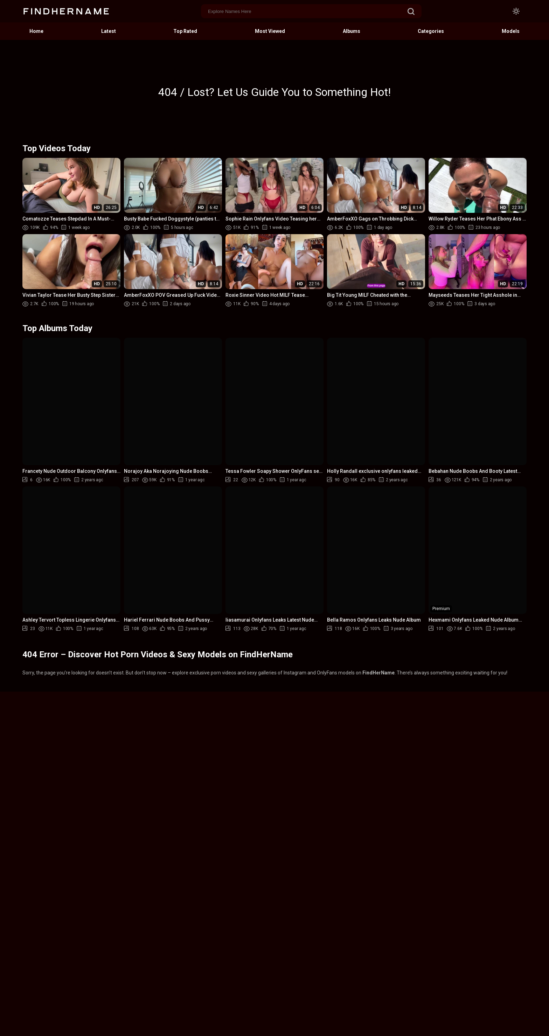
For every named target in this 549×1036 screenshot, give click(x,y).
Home (36, 31)
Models (511, 31)
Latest (108, 31)
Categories (431, 31)
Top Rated (185, 31)
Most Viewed (270, 31)
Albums (351, 31)
